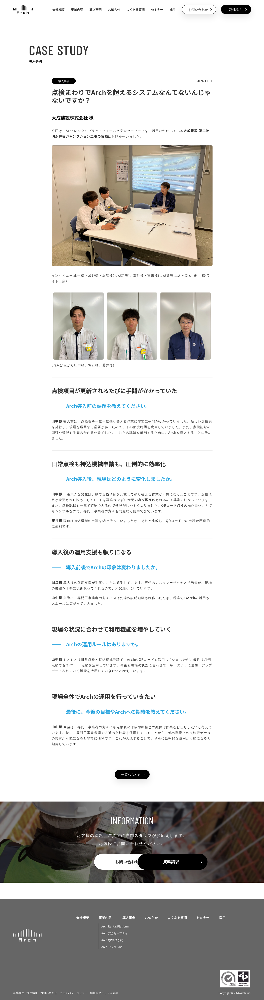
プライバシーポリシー (74, 993)
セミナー (157, 9)
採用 (172, 9)
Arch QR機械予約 (112, 940)
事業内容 (105, 917)
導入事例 (95, 9)
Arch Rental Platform (115, 926)
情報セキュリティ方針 (104, 993)
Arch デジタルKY (111, 947)
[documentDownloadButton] (236, 9)
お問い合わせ (48, 993)
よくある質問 (135, 9)
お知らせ (114, 9)
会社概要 (58, 9)
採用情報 (32, 993)
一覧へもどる (134, 774)
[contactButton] (199, 9)
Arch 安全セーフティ (114, 933)
